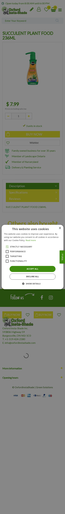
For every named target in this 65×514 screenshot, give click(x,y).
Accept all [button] (32, 269)
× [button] (60, 228)
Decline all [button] (32, 276)
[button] (32, 283)
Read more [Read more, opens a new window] (31, 240)
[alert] (32, 257)
